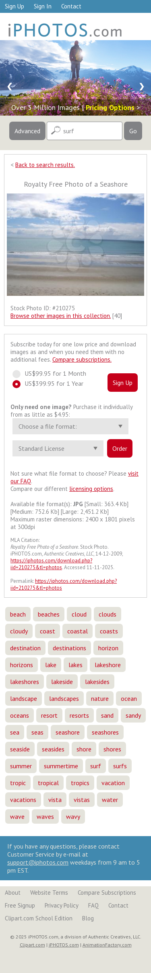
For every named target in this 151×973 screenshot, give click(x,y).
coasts (109, 631)
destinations (69, 648)
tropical (48, 783)
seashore (68, 732)
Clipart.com (32, 945)
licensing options (91, 489)
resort (49, 715)
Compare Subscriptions (107, 892)
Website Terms (49, 892)
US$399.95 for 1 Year (51, 383)
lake (50, 665)
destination (25, 648)
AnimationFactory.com (107, 945)
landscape (23, 698)
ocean (129, 698)
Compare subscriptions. (82, 359)
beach (18, 614)
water (110, 800)
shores (112, 749)
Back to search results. (45, 165)
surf (95, 766)
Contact (71, 6)
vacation (113, 783)
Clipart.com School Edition (38, 918)
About (13, 892)
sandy (133, 715)
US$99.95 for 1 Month (52, 373)
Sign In (43, 6)
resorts (79, 715)
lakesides (97, 682)
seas (37, 732)
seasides (53, 749)
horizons (21, 665)
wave (17, 816)
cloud (79, 614)
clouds (107, 614)
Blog (88, 918)
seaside (20, 749)
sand (107, 715)
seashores (105, 732)
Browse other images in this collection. (60, 316)
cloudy (19, 631)
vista (55, 800)
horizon (108, 648)
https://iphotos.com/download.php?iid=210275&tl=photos (51, 564)
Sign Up (14, 6)
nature (100, 698)
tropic (18, 783)
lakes (75, 665)
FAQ (93, 905)
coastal (77, 631)
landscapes (64, 698)
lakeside (62, 682)
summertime (61, 766)
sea (14, 732)
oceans (19, 715)
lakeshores (24, 682)
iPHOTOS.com (64, 945)
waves (45, 816)
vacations (23, 800)
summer (21, 766)
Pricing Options (110, 107)
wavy (73, 816)
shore (84, 749)
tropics (80, 783)
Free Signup (20, 905)
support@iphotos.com (37, 862)
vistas (82, 800)
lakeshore (108, 665)
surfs (120, 766)
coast (47, 631)
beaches (49, 614)
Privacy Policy (62, 905)
